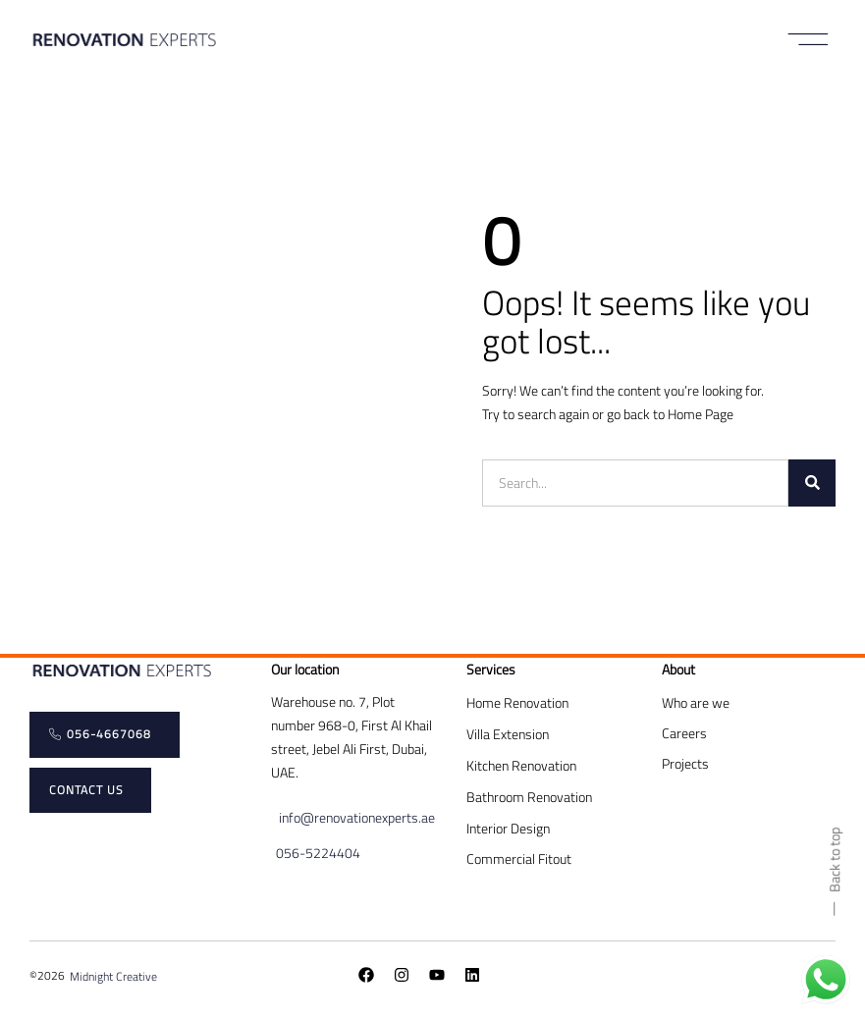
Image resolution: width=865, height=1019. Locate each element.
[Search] (812, 483)
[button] (809, 39)
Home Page (700, 413)
